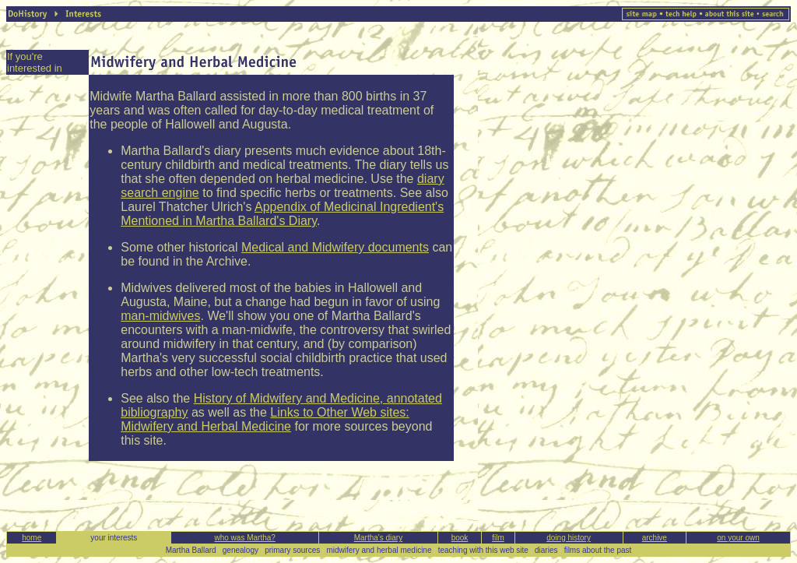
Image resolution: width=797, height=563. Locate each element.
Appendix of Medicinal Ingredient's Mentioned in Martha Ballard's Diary (282, 213)
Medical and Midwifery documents (335, 247)
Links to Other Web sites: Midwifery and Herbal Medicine (265, 419)
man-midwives (160, 315)
